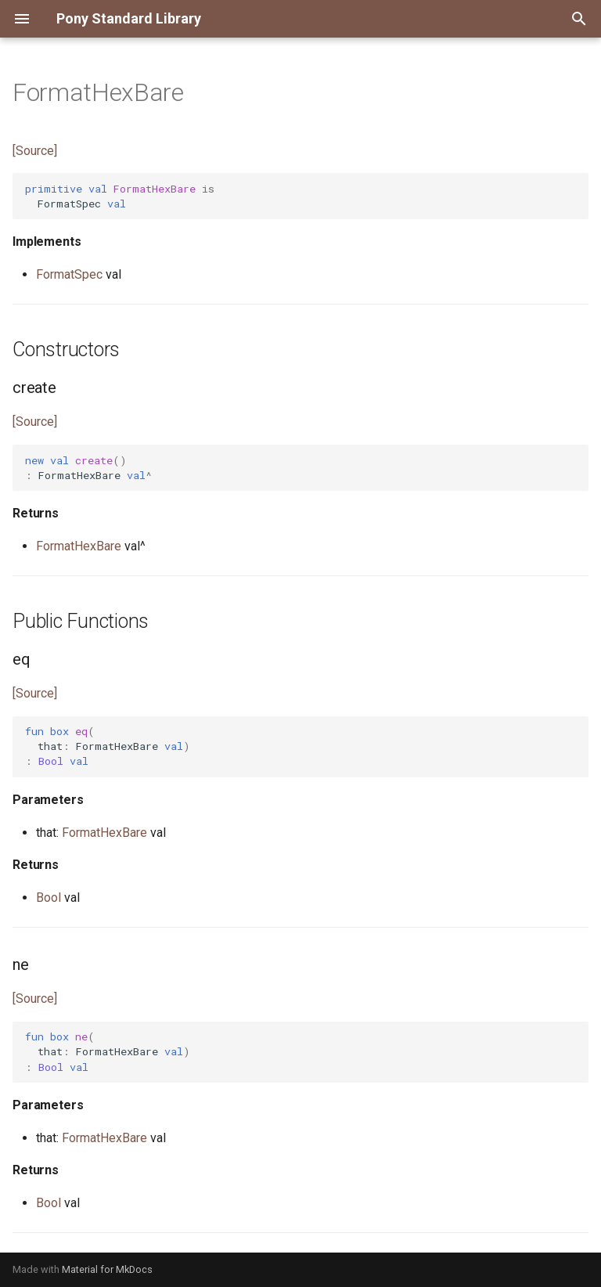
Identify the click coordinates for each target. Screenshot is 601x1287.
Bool (48, 897)
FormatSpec (69, 274)
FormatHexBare (78, 546)
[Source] (35, 150)
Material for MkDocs (107, 1269)
